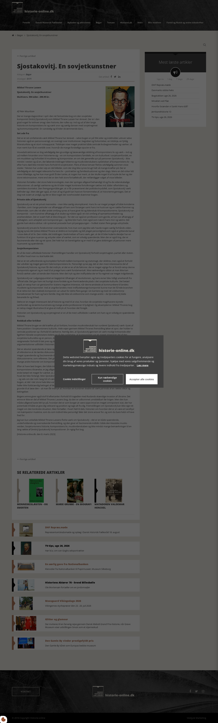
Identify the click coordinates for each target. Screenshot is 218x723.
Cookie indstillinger (74, 379)
